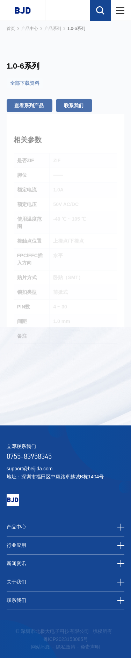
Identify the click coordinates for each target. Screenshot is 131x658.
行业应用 (66, 545)
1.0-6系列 (76, 28)
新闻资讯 (66, 563)
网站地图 (41, 647)
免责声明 (90, 647)
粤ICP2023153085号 (65, 639)
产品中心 (29, 28)
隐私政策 (65, 647)
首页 (11, 28)
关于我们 (66, 582)
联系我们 (66, 600)
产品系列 (52, 28)
